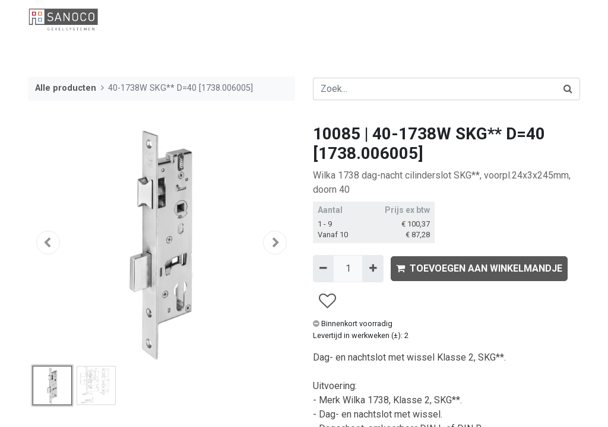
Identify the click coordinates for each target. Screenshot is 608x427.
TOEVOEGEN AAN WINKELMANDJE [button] (479, 268)
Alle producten (65, 88)
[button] (48, 243)
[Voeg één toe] (372, 268)
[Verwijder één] (323, 268)
